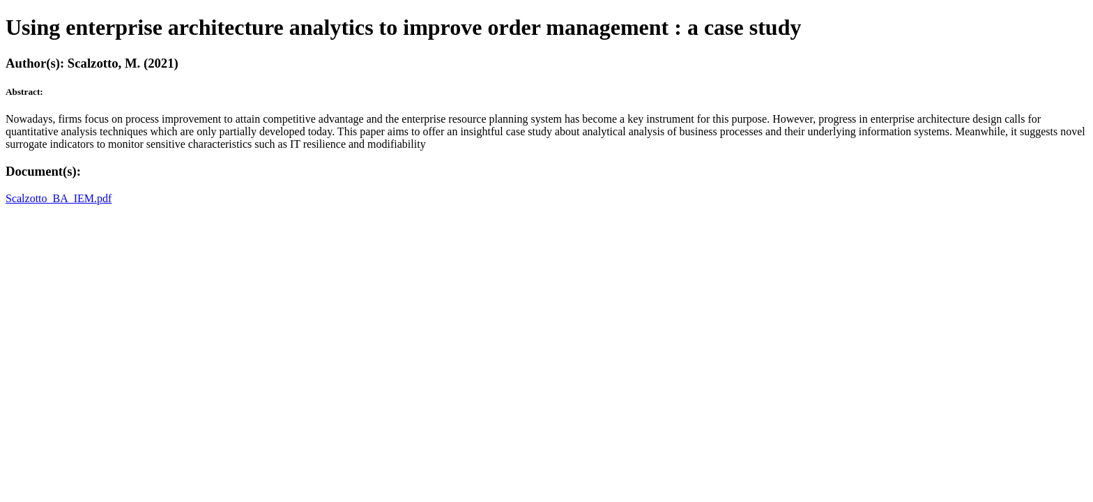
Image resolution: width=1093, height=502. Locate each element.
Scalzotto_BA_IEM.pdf (59, 198)
